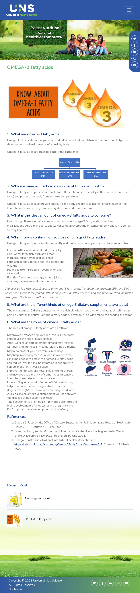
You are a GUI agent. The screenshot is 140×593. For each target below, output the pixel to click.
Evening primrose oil (37, 498)
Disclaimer (15, 589)
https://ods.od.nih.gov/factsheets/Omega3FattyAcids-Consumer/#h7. (58, 444)
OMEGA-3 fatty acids (38, 519)
